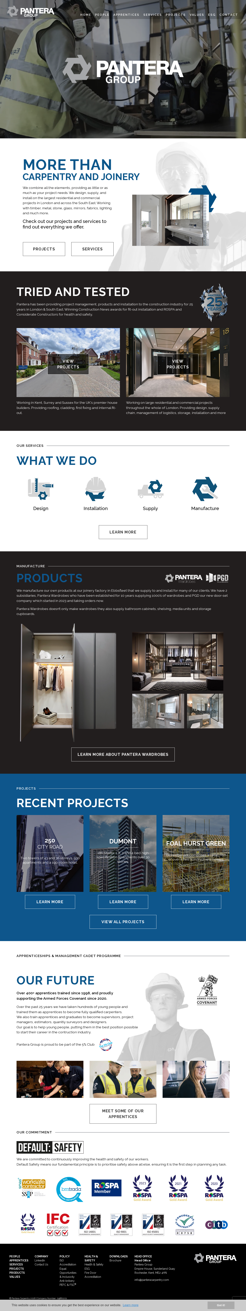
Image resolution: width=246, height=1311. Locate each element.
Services (152, 15)
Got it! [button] (221, 1305)
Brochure (115, 1260)
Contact (228, 15)
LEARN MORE (123, 532)
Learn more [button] (131, 1305)
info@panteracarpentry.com (152, 1279)
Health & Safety (94, 1264)
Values (197, 15)
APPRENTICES (18, 1260)
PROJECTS (44, 249)
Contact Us (41, 1264)
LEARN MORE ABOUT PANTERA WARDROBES (123, 754)
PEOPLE (14, 1256)
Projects (176, 15)
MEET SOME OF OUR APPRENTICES (123, 1114)
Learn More (50, 902)
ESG (212, 15)
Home (85, 15)
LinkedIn (40, 1260)
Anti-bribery (67, 1280)
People (102, 15)
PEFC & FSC (68, 1284)
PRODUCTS (17, 1272)
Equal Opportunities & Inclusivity (68, 1272)
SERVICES (92, 249)
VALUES (14, 1276)
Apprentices (126, 15)
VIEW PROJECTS (68, 364)
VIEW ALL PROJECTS (123, 922)
